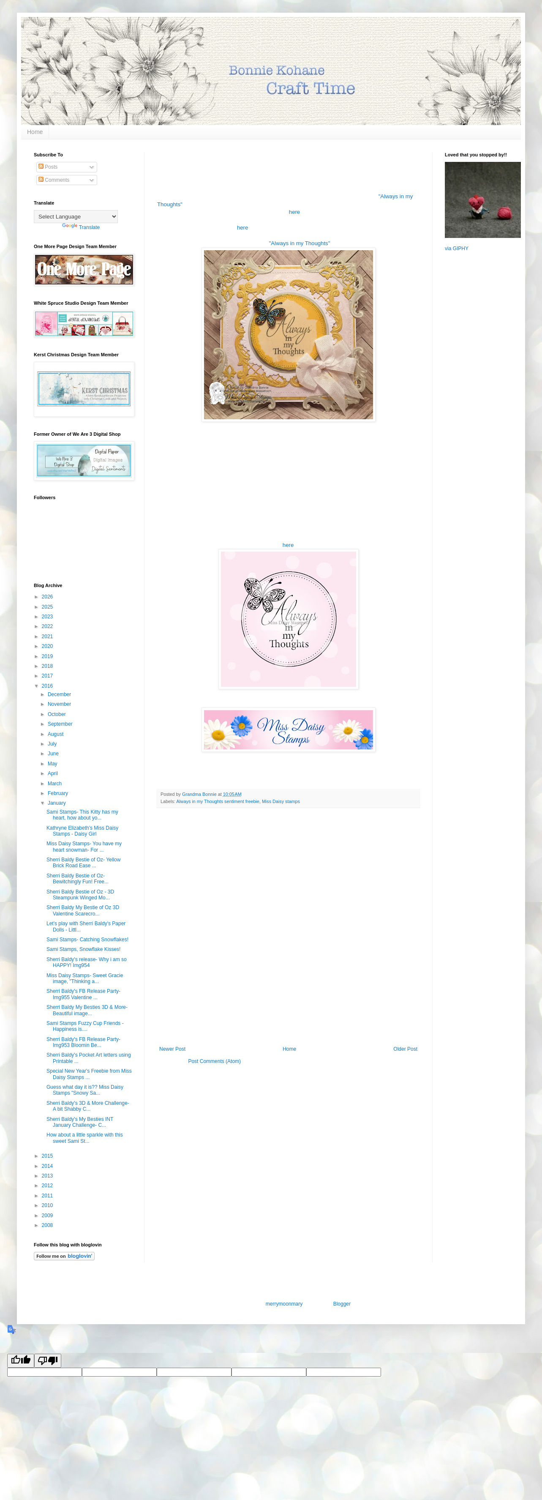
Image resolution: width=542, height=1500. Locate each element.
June (54, 754)
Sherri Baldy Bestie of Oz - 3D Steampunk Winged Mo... (80, 895)
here (294, 212)
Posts (47, 167)
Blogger (342, 1304)
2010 (48, 1205)
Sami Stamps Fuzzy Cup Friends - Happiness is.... (85, 1026)
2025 (48, 607)
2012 (48, 1186)
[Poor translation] (47, 1361)
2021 (48, 636)
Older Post (405, 1049)
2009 (48, 1216)
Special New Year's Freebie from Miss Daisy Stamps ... (89, 1074)
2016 (48, 686)
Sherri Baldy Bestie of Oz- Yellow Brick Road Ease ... (83, 863)
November (60, 704)
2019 (48, 656)
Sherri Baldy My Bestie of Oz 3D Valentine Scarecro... (82, 910)
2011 (48, 1196)
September (61, 724)
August (56, 734)
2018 (48, 666)
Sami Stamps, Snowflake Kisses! (83, 949)
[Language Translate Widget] (76, 216)
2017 (48, 676)
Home (35, 131)
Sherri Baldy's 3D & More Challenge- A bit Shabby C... (87, 1106)
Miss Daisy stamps (281, 801)
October (57, 714)
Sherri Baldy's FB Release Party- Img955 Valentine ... (83, 994)
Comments (53, 180)
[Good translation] (20, 1361)
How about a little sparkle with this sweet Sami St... (84, 1138)
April (53, 773)
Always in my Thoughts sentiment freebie (217, 801)
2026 (48, 597)
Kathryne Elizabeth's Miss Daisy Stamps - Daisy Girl (82, 831)
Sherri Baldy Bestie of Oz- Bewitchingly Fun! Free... (77, 879)
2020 (48, 646)
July (53, 744)
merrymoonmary (284, 1304)
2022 (48, 626)
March (55, 784)
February (58, 793)
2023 (48, 617)
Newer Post (172, 1049)
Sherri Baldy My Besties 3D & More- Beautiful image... (87, 1010)
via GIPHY (456, 248)
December (60, 694)
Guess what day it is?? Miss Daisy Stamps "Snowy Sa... (84, 1090)
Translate (81, 227)
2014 (48, 1166)
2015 (48, 1156)
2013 (48, 1176)
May (53, 764)
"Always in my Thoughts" (299, 243)
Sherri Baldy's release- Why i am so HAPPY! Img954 (86, 962)
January (57, 803)
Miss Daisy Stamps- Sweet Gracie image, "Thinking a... (84, 978)
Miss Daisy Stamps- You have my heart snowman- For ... (84, 846)
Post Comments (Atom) (214, 1061)
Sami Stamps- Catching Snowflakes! (87, 940)
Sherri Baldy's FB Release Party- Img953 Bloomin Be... (83, 1042)
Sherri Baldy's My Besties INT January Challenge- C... (79, 1122)
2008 (48, 1225)
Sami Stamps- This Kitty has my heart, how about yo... (82, 815)
